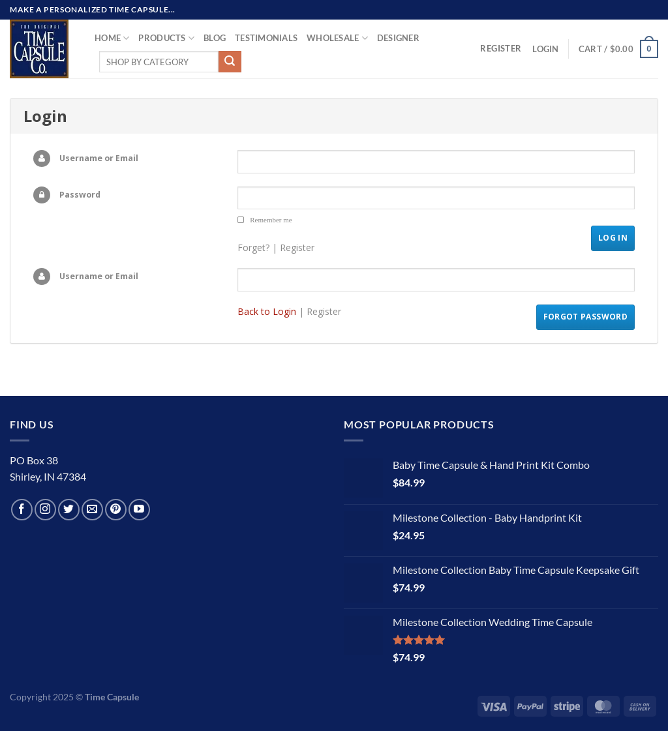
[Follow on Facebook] (22, 509)
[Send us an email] (92, 509)
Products (166, 38)
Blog (215, 38)
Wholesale (337, 38)
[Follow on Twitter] (69, 509)
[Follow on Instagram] (45, 509)
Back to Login (266, 311)
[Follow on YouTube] (139, 509)
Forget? (253, 247)
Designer (398, 38)
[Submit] (230, 62)
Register (297, 247)
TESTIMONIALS (266, 38)
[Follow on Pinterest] (116, 509)
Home (112, 38)
